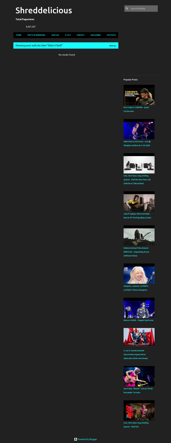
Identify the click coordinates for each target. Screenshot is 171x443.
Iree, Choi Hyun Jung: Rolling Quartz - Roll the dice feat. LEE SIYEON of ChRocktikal (137, 180)
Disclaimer (95, 35)
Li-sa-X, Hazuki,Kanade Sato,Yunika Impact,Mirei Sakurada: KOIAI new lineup (136, 354)
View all (112, 46)
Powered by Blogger (85, 439)
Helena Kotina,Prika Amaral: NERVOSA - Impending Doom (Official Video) (136, 252)
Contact (80, 35)
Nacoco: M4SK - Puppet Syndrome (138, 320)
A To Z (67, 35)
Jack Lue (54, 35)
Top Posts (110, 35)
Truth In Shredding (35, 35)
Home (18, 35)
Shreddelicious (43, 10)
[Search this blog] (144, 8)
